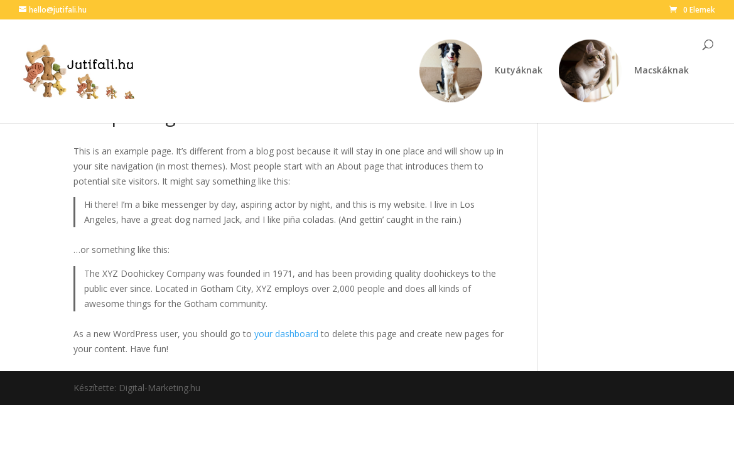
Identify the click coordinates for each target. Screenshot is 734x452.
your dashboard (286, 334)
